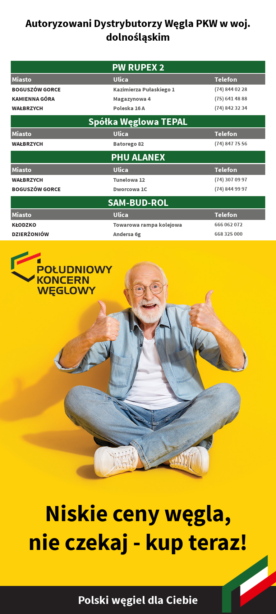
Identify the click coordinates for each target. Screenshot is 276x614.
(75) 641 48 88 (231, 98)
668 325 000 (229, 234)
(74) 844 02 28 (231, 89)
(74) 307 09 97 (231, 179)
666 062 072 (229, 224)
